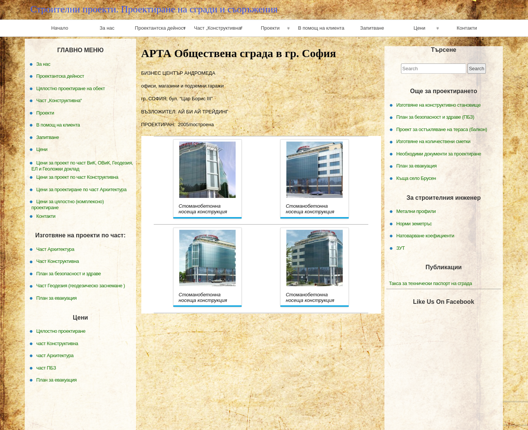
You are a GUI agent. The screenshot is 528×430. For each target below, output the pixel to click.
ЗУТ (400, 247)
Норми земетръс (414, 223)
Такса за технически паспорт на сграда (430, 283)
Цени (419, 28)
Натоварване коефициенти (425, 235)
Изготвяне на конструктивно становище (438, 105)
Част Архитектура (55, 249)
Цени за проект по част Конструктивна (77, 177)
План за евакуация (416, 166)
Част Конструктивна (57, 261)
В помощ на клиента (321, 28)
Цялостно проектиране (61, 331)
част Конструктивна (57, 343)
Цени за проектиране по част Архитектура (81, 189)
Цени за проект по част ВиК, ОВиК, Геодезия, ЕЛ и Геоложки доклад (82, 165)
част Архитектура (55, 355)
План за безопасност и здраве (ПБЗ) (435, 117)
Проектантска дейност (160, 28)
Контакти (467, 28)
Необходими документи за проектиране (438, 154)
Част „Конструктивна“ (218, 28)
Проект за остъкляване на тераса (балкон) (441, 129)
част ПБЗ (46, 367)
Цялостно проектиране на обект (70, 88)
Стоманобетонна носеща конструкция (203, 208)
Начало (59, 28)
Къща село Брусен (416, 178)
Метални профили (416, 211)
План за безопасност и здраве (68, 273)
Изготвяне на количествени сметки (433, 141)
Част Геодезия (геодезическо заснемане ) (80, 285)
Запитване (372, 28)
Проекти (270, 28)
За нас (107, 28)
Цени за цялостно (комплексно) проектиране (68, 204)
